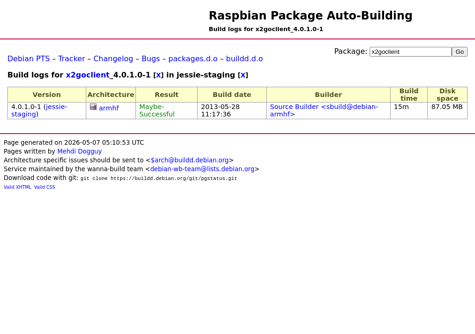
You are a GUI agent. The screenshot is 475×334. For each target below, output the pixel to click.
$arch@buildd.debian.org (190, 160)
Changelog (113, 58)
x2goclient (87, 75)
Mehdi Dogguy (79, 151)
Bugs (150, 58)
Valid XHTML (17, 187)
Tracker (71, 58)
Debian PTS (28, 58)
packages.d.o (193, 58)
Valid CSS (44, 187)
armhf (109, 108)
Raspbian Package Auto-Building (311, 15)
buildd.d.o (244, 58)
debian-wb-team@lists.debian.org (202, 169)
